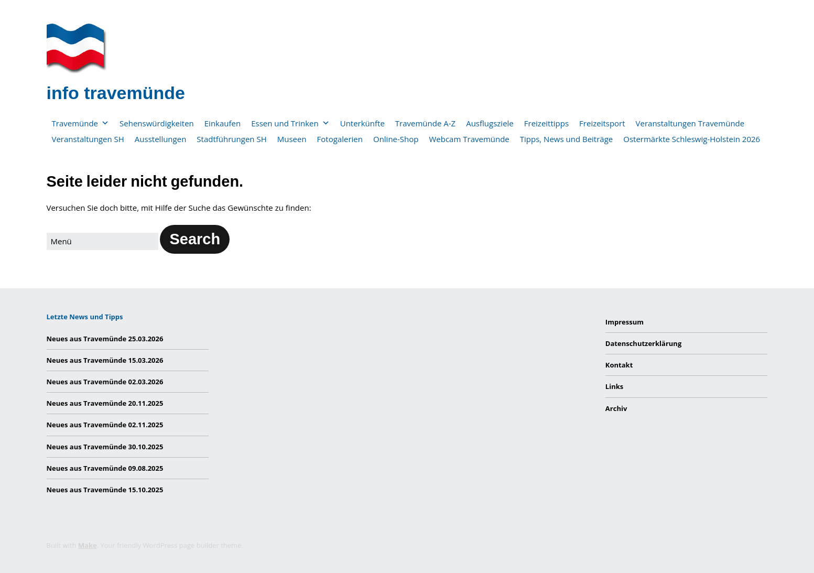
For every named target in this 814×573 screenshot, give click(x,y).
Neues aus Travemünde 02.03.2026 (105, 381)
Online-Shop (396, 139)
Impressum (624, 322)
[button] (195, 239)
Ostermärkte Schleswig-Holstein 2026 (691, 139)
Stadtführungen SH (231, 139)
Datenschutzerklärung (643, 343)
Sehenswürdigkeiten (157, 123)
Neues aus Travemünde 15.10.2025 (105, 489)
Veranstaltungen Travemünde (690, 123)
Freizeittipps (546, 123)
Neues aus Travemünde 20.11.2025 (105, 403)
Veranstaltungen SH (88, 139)
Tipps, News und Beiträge (566, 139)
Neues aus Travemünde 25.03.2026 (105, 338)
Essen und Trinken (290, 123)
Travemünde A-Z (425, 123)
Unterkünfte (362, 123)
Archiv (616, 408)
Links (614, 386)
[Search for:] (102, 241)
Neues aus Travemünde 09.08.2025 (105, 468)
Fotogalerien (340, 139)
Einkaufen (222, 123)
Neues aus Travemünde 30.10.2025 (105, 446)
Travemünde (81, 123)
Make (87, 545)
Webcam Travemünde (469, 139)
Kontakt (619, 365)
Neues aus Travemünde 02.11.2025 (105, 424)
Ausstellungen (161, 139)
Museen (292, 139)
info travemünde (116, 93)
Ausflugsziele (490, 123)
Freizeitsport (602, 123)
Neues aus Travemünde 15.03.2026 (105, 360)
